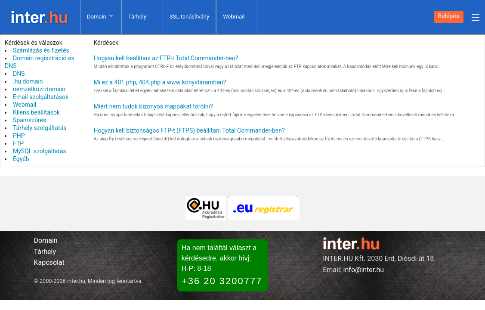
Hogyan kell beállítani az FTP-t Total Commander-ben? (166, 58)
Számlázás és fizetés (41, 50)
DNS (19, 73)
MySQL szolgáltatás (39, 151)
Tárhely (137, 16)
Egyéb (21, 158)
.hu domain (28, 81)
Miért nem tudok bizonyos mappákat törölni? (153, 106)
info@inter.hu (363, 270)
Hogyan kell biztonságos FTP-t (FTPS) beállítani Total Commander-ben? (189, 130)
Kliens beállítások (36, 112)
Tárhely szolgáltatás (40, 127)
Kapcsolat (49, 262)
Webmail (233, 16)
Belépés (449, 15)
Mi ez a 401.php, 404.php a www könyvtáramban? (160, 82)
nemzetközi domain (39, 89)
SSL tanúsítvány (189, 16)
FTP (18, 143)
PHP (19, 135)
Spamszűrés (29, 120)
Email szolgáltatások (40, 96)
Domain (96, 16)
